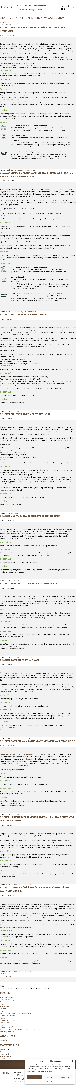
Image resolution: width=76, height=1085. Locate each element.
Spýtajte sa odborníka (8, 1020)
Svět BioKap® (5, 1023)
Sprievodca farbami (40, 6)
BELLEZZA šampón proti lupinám (19, 660)
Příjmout (34, 1077)
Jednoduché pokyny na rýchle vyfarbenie (15, 1013)
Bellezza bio (11, 170)
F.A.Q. (2, 1011)
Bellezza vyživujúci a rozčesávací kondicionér (30, 516)
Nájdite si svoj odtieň (7, 1016)
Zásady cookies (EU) (7, 1027)
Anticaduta (4, 1002)
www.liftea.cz (17, 1076)
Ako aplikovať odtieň (7, 997)
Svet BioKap (19, 6)
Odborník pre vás (21, 10)
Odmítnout (50, 1077)
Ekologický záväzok (35, 10)
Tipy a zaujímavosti (7, 1025)
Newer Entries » (5, 24)
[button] (72, 1061)
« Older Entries (5, 22)
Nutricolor (3, 1018)
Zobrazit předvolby (66, 1077)
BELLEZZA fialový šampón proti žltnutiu (25, 414)
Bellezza (10, 411)
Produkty (28, 6)
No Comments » (30, 170)
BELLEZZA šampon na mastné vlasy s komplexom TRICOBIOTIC (37, 741)
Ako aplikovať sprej (7, 1000)
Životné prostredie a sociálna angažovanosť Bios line (19, 1029)
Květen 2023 (4, 1041)
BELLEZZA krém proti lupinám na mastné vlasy (28, 583)
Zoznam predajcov (7, 1032)
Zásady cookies (49, 1081)
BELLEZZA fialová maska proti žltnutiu (24, 314)
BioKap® (3, 1009)
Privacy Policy (17, 1081)
